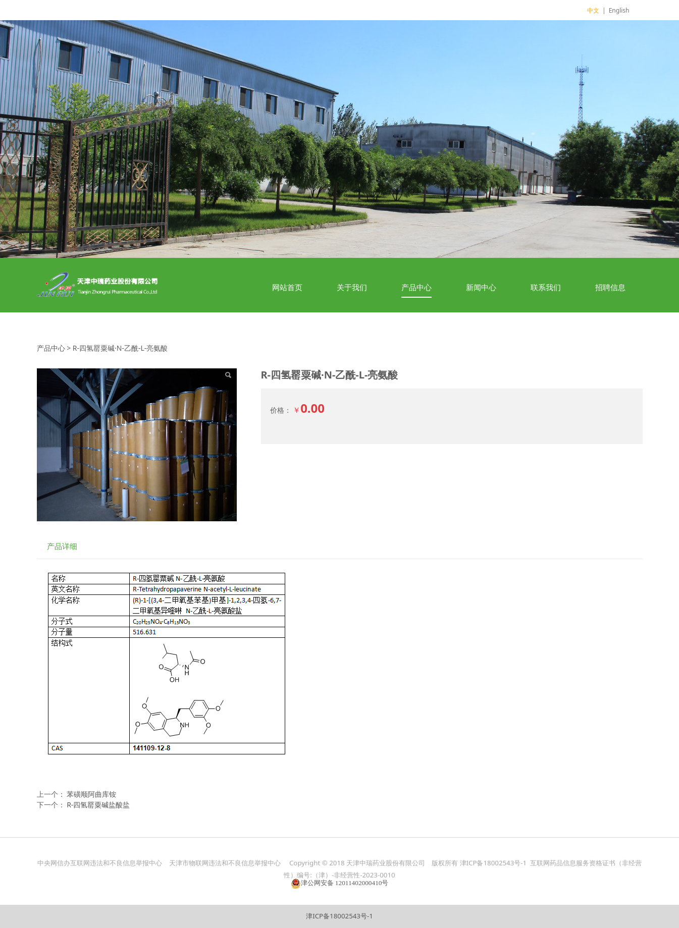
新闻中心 (481, 287)
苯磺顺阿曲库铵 (91, 794)
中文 (593, 10)
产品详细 (62, 546)
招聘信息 (610, 287)
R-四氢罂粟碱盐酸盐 (98, 804)
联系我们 (546, 287)
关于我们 (352, 287)
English (619, 10)
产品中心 (416, 287)
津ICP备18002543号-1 (339, 915)
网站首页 (287, 287)
